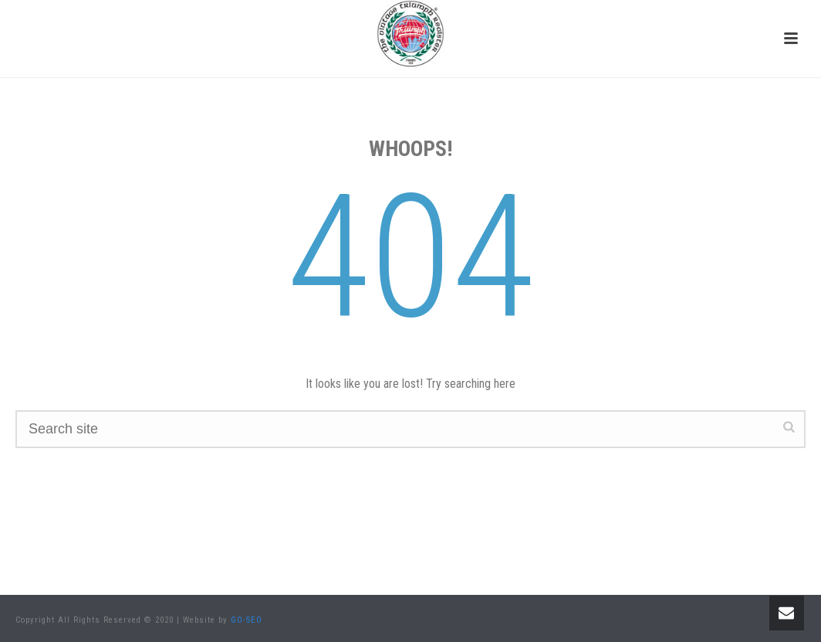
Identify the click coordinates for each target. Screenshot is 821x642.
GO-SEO (246, 620)
